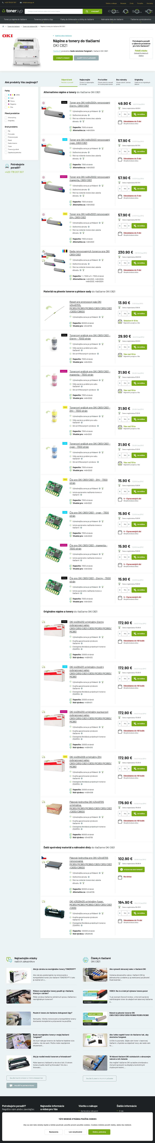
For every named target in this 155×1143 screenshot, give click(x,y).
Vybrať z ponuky (63, 58)
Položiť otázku (141, 50)
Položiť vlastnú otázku (22, 1085)
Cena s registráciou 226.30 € (131, 257)
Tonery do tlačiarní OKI (30, 26)
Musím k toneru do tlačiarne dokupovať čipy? (52, 1013)
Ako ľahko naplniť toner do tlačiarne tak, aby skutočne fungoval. (128, 1036)
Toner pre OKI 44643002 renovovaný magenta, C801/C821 (90, 178)
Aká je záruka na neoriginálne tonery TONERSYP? (54, 969)
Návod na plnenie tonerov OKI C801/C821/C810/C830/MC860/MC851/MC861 (129, 1014)
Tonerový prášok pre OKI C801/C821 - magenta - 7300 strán (90, 373)
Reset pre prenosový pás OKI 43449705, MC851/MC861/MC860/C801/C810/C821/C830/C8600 (91, 306)
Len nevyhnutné (75, 1132)
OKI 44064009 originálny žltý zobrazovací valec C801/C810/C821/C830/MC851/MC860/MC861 (91, 761)
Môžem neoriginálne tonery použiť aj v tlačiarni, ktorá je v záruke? (53, 992)
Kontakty (150, 3)
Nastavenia (53, 1132)
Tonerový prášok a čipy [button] (43, 21)
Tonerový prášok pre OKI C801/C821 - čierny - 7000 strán (90, 337)
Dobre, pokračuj (99, 1132)
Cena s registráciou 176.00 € (131, 807)
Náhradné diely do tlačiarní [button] (112, 21)
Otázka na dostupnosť (131, 869)
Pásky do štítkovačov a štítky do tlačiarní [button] (77, 21)
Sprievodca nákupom (89, 1111)
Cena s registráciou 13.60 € (131, 307)
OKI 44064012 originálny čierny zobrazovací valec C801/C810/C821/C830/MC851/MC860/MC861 (91, 626)
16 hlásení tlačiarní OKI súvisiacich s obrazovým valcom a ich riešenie (130, 1057)
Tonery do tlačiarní (14, 26)
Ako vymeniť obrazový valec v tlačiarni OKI (127, 969)
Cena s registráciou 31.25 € (131, 377)
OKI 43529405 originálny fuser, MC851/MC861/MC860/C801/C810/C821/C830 (91, 904)
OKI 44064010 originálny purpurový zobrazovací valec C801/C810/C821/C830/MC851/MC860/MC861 (91, 716)
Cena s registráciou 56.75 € (131, 145)
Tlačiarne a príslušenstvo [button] (141, 21)
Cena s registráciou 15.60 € (131, 485)
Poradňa (140, 3)
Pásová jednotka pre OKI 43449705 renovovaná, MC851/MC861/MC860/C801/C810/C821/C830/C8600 (91, 862)
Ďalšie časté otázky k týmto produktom (26, 1078)
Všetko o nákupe (111, 3)
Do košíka (139, 114)
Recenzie (123, 3)
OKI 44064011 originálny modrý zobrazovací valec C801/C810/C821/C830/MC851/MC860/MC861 (91, 671)
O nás (131, 3)
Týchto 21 (57, 51)
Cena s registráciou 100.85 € (131, 863)
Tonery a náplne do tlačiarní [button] (15, 21)
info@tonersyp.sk (28, 2)
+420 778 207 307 (10, 2)
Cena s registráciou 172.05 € (131, 628)
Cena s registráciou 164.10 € (131, 907)
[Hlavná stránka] (12, 11)
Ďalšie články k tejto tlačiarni (99, 1078)
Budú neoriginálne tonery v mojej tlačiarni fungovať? (51, 1036)
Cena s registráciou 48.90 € (131, 108)
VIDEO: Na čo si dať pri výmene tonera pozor (128, 991)
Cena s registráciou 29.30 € (131, 341)
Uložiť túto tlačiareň (86, 58)
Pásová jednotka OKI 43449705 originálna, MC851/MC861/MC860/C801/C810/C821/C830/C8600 (91, 806)
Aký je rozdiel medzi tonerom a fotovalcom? (52, 1056)
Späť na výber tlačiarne (63, 36)
